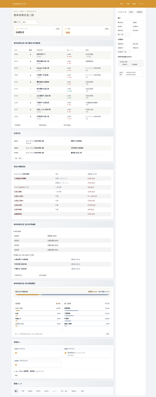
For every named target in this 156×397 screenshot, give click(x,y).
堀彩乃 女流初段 (76, 141)
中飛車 (66, 318)
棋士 (121, 4)
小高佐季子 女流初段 (21, 259)
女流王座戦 (18, 192)
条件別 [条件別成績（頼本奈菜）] (46, 391)
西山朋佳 (135, 44)
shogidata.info (19, 4)
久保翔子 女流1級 (42, 75)
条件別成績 (67, 125)
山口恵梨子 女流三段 (44, 96)
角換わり (18, 318)
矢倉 (16, 313)
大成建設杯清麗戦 (20, 178)
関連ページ (17, 22)
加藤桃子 (120, 48)
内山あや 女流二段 (43, 68)
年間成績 (17, 125)
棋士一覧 (120, 34)
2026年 (16, 236)
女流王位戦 (18, 205)
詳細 (107, 334)
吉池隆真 (134, 64)
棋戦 (134, 4)
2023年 (16, 250)
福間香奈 (120, 44)
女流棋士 (22, 11)
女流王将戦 (18, 209)
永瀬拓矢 (135, 26)
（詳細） (57, 28)
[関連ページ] (30, 22)
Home (15, 11)
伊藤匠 (135, 22)
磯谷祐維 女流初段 (43, 82)
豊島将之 (120, 30)
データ (141, 4)
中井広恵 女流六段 (20, 264)
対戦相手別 (18, 275)
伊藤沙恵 (135, 48)
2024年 (16, 245)
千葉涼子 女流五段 (43, 102)
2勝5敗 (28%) (52, 236)
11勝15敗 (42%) (52, 240)
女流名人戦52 (18, 196)
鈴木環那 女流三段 (43, 89)
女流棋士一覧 (122, 52)
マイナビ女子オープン (21, 187)
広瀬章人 (125, 64)
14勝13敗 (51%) (52, 250)
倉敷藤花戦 (18, 214)
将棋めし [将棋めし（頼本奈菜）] (74, 391)
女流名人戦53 (18, 200)
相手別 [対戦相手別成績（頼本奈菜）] (38, 391)
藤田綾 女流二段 (76, 153)
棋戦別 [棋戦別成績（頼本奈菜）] (30, 391)
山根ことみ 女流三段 (44, 109)
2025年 (16, 240)
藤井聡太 (120, 22)
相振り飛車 (68, 324)
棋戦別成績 (42, 125)
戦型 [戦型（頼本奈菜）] (82, 391)
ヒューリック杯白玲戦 (21, 174)
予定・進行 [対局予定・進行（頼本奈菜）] (64, 391)
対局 (128, 4)
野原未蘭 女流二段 (43, 61)
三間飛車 (67, 313)
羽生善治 (135, 30)
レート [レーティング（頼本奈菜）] (55, 391)
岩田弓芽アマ (41, 54)
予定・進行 (18, 158)
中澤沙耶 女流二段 (43, 116)
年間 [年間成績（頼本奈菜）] (22, 391)
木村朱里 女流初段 (77, 148)
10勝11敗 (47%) (52, 245)
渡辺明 (120, 26)
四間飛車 (67, 308)
